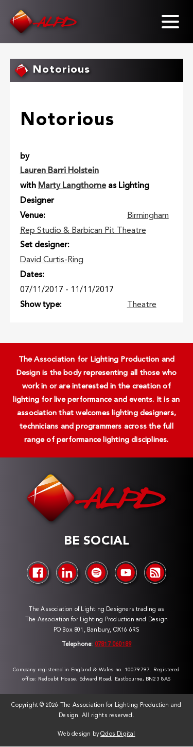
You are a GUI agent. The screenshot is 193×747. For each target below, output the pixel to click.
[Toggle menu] (170, 21)
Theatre (141, 305)
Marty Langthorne (72, 186)
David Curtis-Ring (51, 260)
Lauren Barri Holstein (59, 171)
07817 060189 (113, 645)
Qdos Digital (117, 734)
